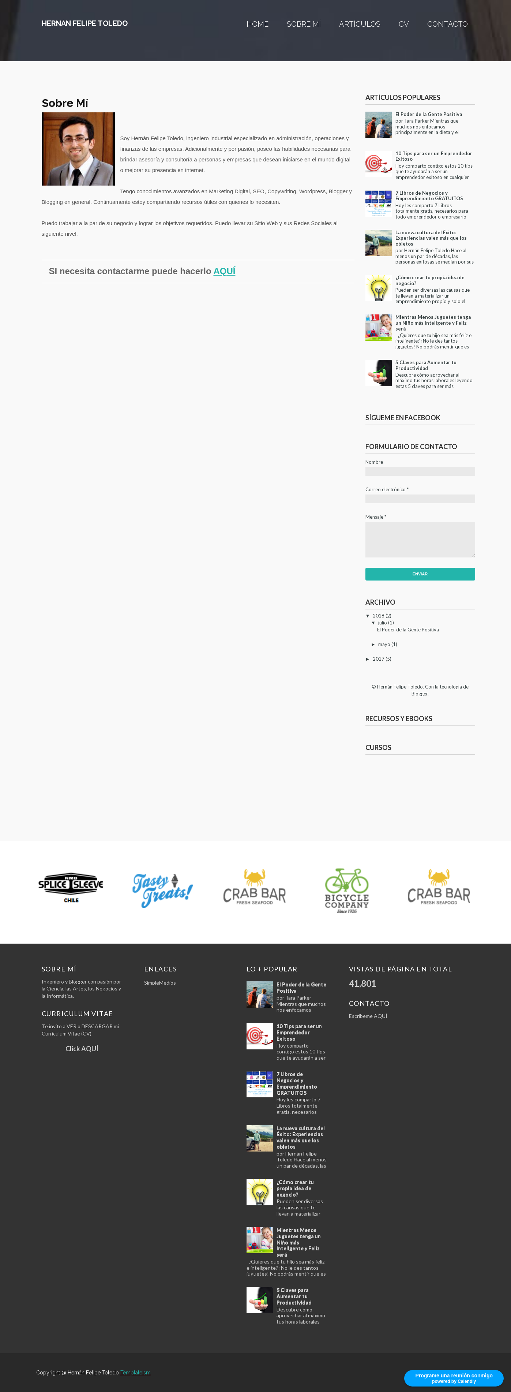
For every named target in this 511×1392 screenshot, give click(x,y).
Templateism (135, 1373)
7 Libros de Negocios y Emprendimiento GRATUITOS (429, 196)
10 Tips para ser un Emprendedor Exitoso (433, 156)
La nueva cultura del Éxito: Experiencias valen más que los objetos (431, 238)
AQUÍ (224, 271)
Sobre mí (304, 24)
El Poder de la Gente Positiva (428, 114)
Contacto (447, 24)
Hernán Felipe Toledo (85, 23)
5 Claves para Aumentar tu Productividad (425, 365)
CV (404, 24)
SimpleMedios (160, 982)
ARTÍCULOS (359, 24)
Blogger (420, 694)
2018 (378, 616)
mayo (384, 644)
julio (382, 623)
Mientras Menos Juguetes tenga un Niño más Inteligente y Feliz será (433, 322)
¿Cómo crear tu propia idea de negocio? (430, 280)
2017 (378, 659)
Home (257, 24)
